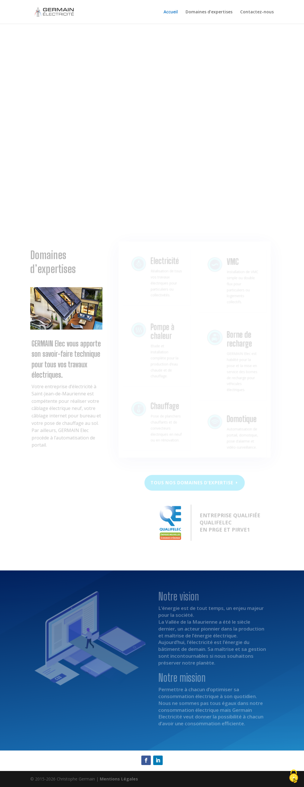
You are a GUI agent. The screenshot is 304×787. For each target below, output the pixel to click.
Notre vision (57, 188)
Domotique (240, 420)
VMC (232, 268)
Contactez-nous (257, 12)
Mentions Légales (119, 779)
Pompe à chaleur (162, 337)
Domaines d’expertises (209, 12)
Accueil (171, 12)
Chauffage (165, 409)
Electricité (165, 267)
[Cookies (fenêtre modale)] (293, 777)
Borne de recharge (238, 345)
